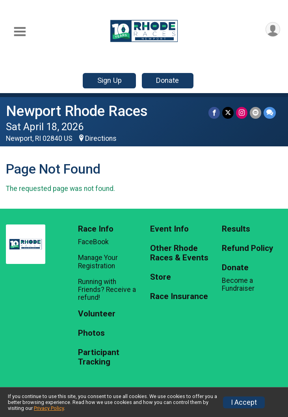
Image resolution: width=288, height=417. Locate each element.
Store (160, 277)
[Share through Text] (270, 112)
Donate (167, 80)
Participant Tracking (98, 357)
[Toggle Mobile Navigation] (20, 32)
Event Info (169, 229)
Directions (101, 138)
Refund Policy (247, 248)
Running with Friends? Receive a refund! (107, 289)
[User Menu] (273, 29)
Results (236, 229)
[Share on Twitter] (228, 112)
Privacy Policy (49, 408)
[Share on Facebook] (214, 112)
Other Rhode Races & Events (179, 253)
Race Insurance (179, 296)
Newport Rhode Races (77, 111)
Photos (91, 333)
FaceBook (93, 242)
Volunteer (96, 313)
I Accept (244, 402)
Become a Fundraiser (238, 284)
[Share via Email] (255, 112)
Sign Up (109, 80)
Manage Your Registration (98, 261)
